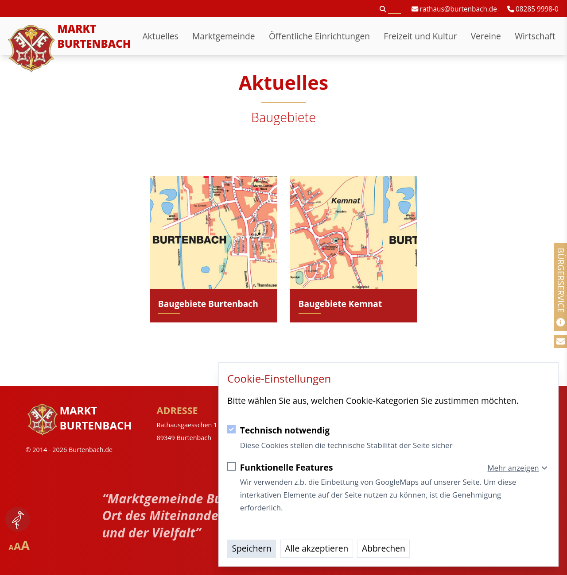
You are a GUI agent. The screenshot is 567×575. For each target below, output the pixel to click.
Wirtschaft (535, 36)
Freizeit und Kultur (420, 36)
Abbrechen (383, 548)
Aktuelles (160, 36)
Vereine (486, 36)
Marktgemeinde (223, 36)
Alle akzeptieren (317, 548)
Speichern (252, 548)
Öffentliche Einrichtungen (319, 36)
